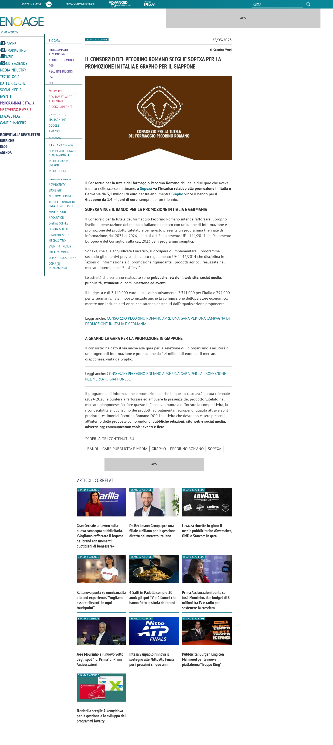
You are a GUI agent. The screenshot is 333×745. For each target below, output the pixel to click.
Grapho (177, 194)
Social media (10, 89)
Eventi (5, 95)
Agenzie (6, 57)
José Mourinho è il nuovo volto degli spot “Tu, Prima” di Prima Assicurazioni (100, 659)
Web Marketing (13, 50)
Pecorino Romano (187, 448)
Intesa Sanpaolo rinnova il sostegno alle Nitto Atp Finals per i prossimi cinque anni (151, 659)
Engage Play (10, 114)
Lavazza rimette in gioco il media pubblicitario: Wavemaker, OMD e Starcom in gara (206, 530)
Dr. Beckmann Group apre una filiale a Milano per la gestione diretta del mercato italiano (152, 530)
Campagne (8, 44)
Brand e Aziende (13, 63)
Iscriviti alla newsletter (20, 132)
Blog (3, 144)
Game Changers (13, 121)
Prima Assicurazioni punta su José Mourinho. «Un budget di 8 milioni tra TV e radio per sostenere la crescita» (206, 600)
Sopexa (146, 188)
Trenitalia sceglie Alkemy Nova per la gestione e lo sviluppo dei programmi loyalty (101, 716)
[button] (308, 4)
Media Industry (13, 70)
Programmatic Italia (17, 101)
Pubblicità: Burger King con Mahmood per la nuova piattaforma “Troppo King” (203, 659)
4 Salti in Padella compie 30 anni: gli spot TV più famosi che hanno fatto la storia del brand (152, 597)
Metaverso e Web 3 (15, 108)
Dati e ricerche (13, 82)
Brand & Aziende (96, 39)
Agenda (6, 150)
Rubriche (7, 138)
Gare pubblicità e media (124, 448)
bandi (92, 448)
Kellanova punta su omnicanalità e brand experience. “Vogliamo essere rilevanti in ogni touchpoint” (101, 600)
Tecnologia (9, 76)
